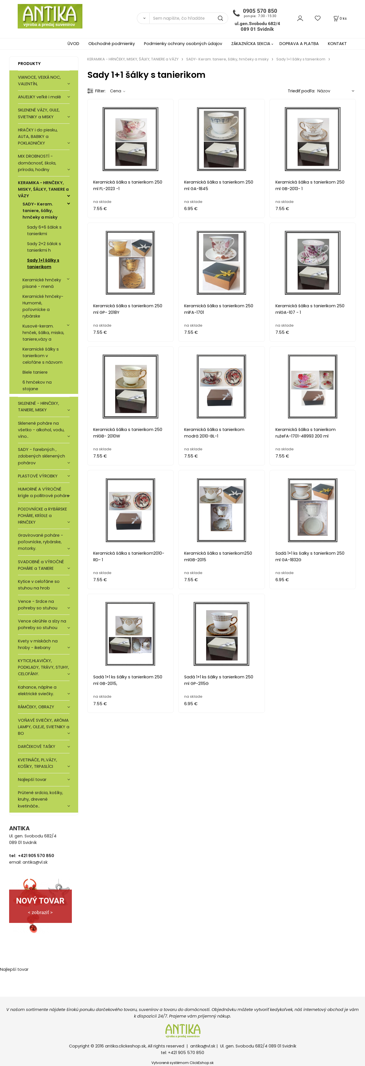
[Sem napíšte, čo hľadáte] (188, 18)
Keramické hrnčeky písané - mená (42, 283)
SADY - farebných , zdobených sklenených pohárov (41, 456)
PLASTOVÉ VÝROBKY (38, 476)
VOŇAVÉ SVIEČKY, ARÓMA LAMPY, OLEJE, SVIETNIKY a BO (43, 726)
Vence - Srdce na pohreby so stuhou (37, 605)
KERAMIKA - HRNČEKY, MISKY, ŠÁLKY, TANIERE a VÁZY (43, 189)
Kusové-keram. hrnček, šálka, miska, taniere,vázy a (43, 332)
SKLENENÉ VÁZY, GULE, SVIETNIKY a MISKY (39, 113)
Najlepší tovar (32, 779)
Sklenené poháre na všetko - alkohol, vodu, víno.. (41, 429)
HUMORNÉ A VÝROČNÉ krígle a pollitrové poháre (43, 492)
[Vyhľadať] (143, 18)
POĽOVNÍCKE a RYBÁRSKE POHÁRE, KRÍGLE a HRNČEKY (42, 515)
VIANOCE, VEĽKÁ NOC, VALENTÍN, (39, 80)
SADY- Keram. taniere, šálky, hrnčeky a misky (40, 210)
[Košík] (339, 18)
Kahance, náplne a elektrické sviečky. (37, 690)
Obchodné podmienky (111, 43)
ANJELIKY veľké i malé (39, 97)
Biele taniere (35, 372)
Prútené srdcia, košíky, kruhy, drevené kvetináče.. (40, 799)
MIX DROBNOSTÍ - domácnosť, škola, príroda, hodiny (37, 162)
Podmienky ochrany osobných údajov (183, 43)
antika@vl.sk (202, 1046)
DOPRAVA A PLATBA (299, 43)
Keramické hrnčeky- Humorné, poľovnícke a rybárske (43, 306)
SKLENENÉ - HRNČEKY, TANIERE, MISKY (38, 406)
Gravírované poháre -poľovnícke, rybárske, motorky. (40, 541)
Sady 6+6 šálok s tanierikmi (44, 230)
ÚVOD (73, 43)
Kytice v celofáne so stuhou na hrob (39, 585)
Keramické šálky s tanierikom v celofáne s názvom (42, 355)
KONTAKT (337, 43)
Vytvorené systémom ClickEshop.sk (182, 1062)
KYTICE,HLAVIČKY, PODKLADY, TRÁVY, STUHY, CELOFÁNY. (43, 667)
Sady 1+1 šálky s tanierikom (43, 263)
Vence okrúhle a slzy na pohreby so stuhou (42, 624)
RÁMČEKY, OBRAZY (36, 707)
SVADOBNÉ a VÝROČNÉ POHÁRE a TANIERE (41, 565)
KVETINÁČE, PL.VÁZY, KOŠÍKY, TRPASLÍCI (37, 763)
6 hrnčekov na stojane (37, 385)
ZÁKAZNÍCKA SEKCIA (250, 43)
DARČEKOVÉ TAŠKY (36, 746)
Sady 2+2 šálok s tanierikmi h (44, 247)
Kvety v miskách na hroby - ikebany (38, 644)
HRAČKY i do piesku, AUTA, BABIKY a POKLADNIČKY (38, 136)
